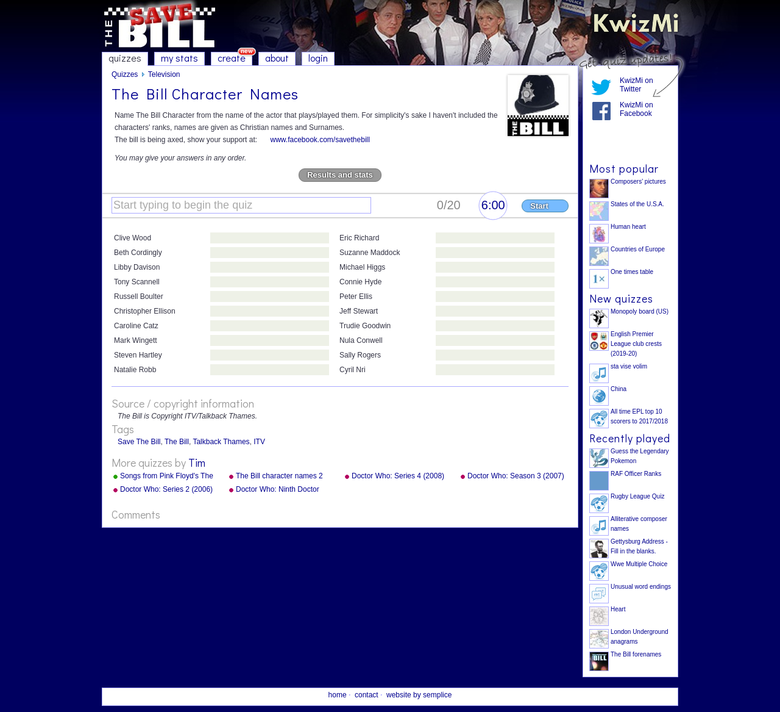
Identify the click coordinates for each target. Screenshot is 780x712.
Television (164, 74)
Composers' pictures (638, 181)
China (618, 389)
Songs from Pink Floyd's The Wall (166, 476)
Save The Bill (139, 441)
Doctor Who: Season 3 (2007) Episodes (515, 476)
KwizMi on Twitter (636, 84)
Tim (196, 462)
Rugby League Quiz (637, 496)
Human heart (628, 226)
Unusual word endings (641, 586)
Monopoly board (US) (639, 311)
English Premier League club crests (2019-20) (636, 344)
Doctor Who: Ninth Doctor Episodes (277, 490)
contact (366, 695)
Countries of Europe (638, 249)
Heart (618, 609)
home (337, 695)
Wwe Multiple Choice (639, 564)
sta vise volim (629, 366)
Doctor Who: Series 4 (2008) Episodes (398, 476)
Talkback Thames (221, 441)
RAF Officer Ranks (636, 473)
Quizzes (125, 74)
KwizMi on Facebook (636, 109)
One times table (632, 271)
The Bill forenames (636, 654)
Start (539, 205)
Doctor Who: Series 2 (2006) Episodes (166, 490)
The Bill (177, 441)
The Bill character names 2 (279, 476)
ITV (259, 441)
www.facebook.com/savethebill (319, 139)
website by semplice (419, 695)
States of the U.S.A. (637, 204)
